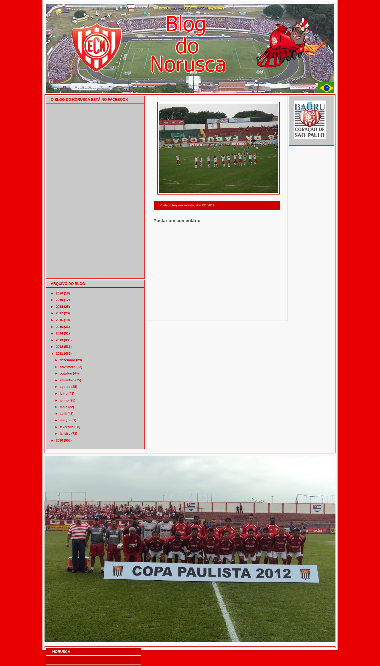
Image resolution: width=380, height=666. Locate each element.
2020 (59, 293)
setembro (67, 380)
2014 (59, 333)
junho (64, 400)
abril (63, 413)
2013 (59, 340)
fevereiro (66, 427)
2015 (59, 327)
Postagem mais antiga (264, 313)
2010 (59, 440)
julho (63, 393)
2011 (59, 353)
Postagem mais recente (169, 313)
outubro (66, 373)
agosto (65, 386)
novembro (67, 367)
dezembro (67, 360)
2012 (59, 346)
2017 (59, 313)
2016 (59, 320)
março (64, 420)
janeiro (65, 433)
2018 (59, 306)
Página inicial (217, 313)
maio (63, 407)
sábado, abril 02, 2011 (198, 205)
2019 (59, 300)
